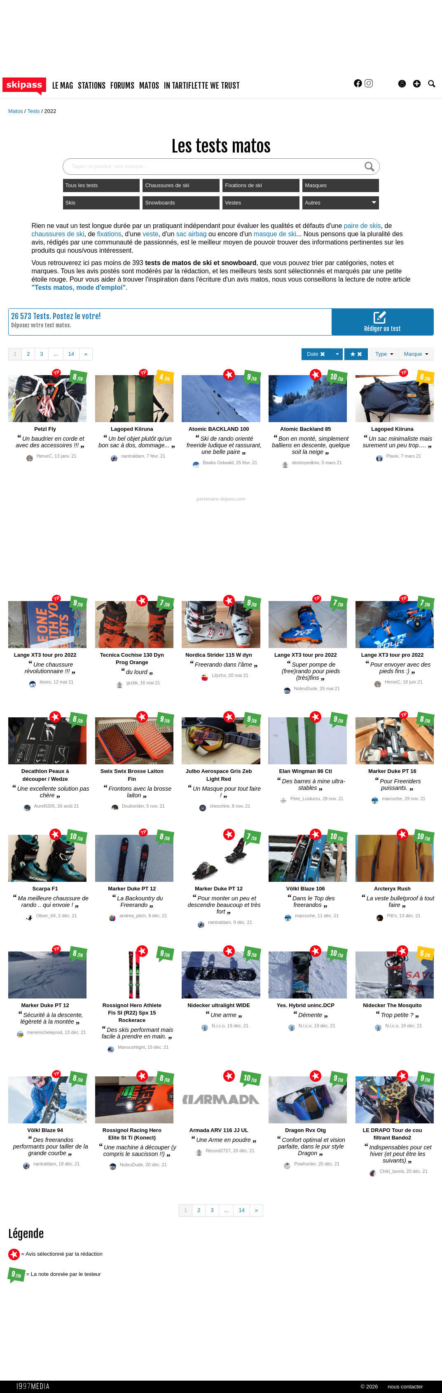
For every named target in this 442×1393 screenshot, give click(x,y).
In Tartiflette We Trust (202, 86)
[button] (416, 83)
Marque (416, 354)
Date (316, 354)
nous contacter (405, 1387)
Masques (316, 185)
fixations (109, 233)
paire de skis (362, 225)
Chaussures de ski (167, 185)
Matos (16, 111)
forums (122, 86)
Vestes (233, 203)
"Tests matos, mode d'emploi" (79, 287)
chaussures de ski (58, 233)
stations (91, 86)
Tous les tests (81, 185)
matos (149, 86)
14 (71, 354)
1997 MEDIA (35, 1386)
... (56, 354)
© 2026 (369, 1387)
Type (384, 354)
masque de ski (275, 233)
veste (150, 233)
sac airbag (191, 233)
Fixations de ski (243, 185)
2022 (50, 111)
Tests (34, 111)
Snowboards (160, 203)
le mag (62, 86)
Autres (341, 203)
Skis (70, 203)
